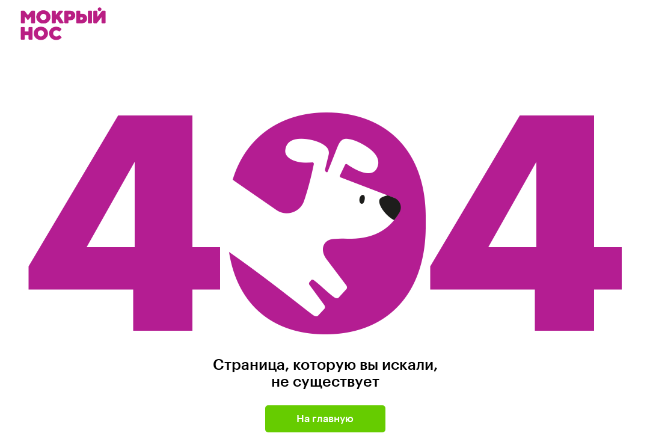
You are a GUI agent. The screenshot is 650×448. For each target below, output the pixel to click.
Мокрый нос (64, 23)
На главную (325, 419)
